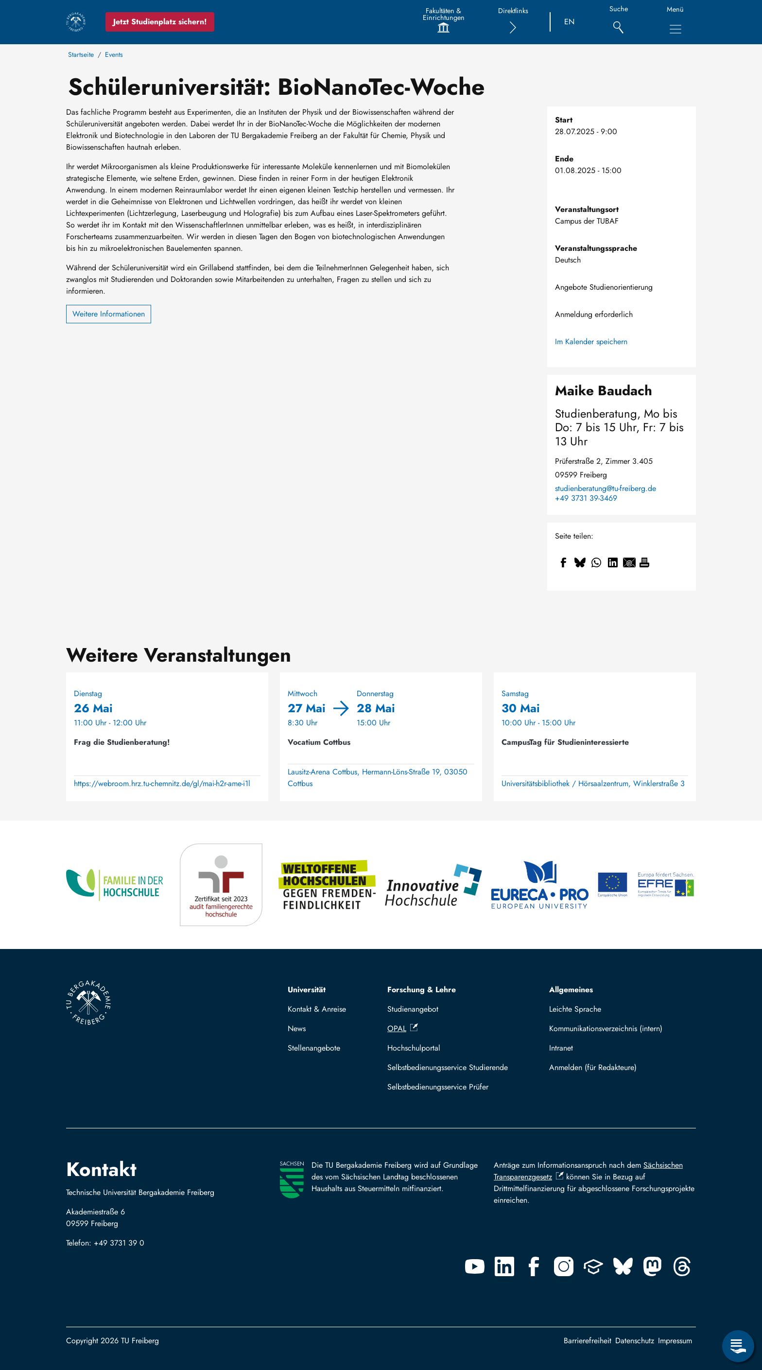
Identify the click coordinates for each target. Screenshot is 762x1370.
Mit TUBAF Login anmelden (618, 1067)
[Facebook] (534, 1266)
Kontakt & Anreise (317, 1009)
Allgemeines (571, 989)
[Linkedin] (504, 1266)
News (297, 1028)
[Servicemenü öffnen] (738, 1346)
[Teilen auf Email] (629, 562)
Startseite (81, 54)
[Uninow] (593, 1266)
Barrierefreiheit (587, 1340)
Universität (307, 989)
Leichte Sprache (575, 1009)
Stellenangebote (314, 1048)
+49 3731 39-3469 (586, 498)
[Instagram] (563, 1266)
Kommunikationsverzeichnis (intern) (605, 1028)
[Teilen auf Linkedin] (612, 562)
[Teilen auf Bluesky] (579, 562)
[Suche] (618, 22)
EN (569, 21)
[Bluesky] (623, 1266)
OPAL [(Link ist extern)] (402, 1028)
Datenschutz (634, 1340)
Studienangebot (412, 1009)
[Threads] (682, 1266)
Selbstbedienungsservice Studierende (447, 1067)
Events (114, 54)
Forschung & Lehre (421, 989)
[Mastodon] (652, 1266)
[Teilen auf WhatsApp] (596, 562)
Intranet (561, 1048)
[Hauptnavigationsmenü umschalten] (675, 29)
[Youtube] (475, 1266)
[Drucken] (644, 562)
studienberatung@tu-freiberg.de (605, 488)
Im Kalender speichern (591, 341)
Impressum (675, 1340)
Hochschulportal (413, 1048)
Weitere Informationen (108, 313)
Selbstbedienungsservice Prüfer (437, 1086)
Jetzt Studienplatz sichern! (160, 21)
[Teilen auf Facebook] (563, 562)
